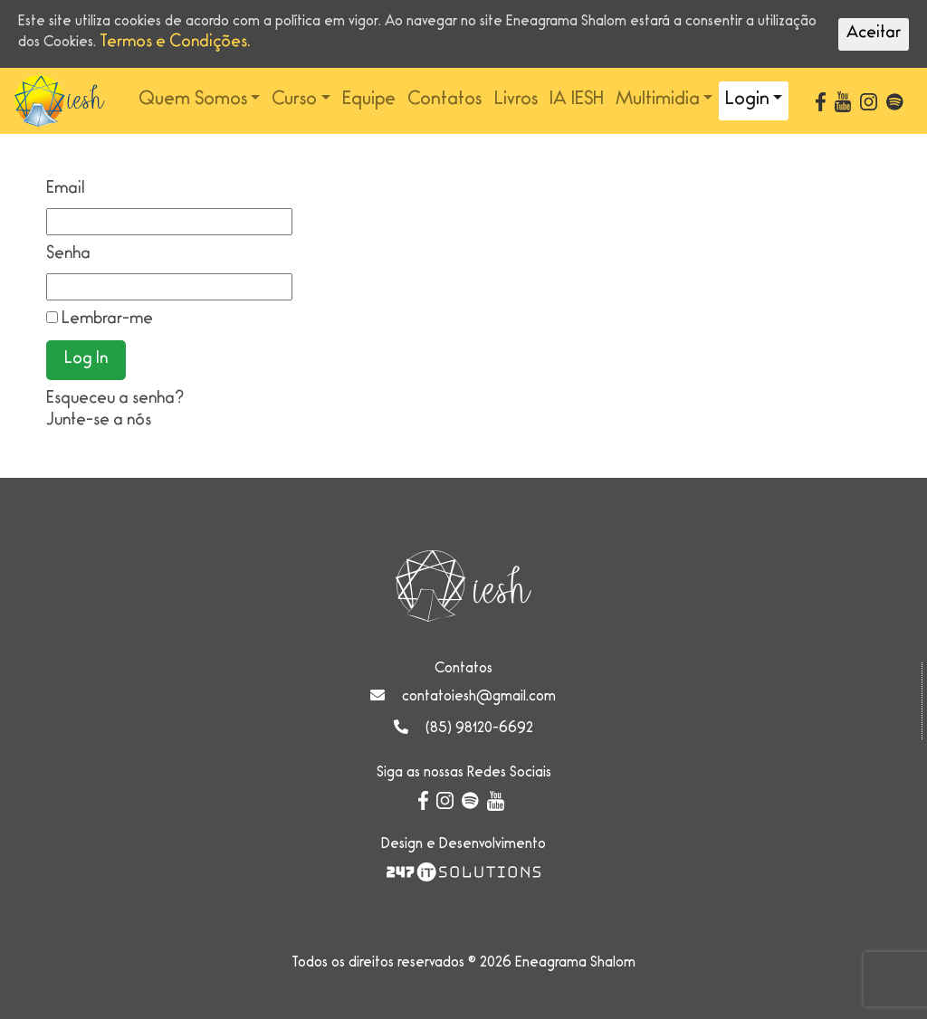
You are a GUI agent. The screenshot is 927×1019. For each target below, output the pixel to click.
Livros (516, 100)
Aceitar (873, 34)
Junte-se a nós (98, 421)
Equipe (369, 100)
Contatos (444, 100)
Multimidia (658, 100)
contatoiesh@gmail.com (479, 697)
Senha (68, 255)
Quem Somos (193, 100)
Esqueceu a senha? (115, 400)
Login (747, 100)
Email (65, 190)
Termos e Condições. (175, 43)
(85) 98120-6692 (479, 729)
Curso (294, 100)
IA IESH (577, 100)
